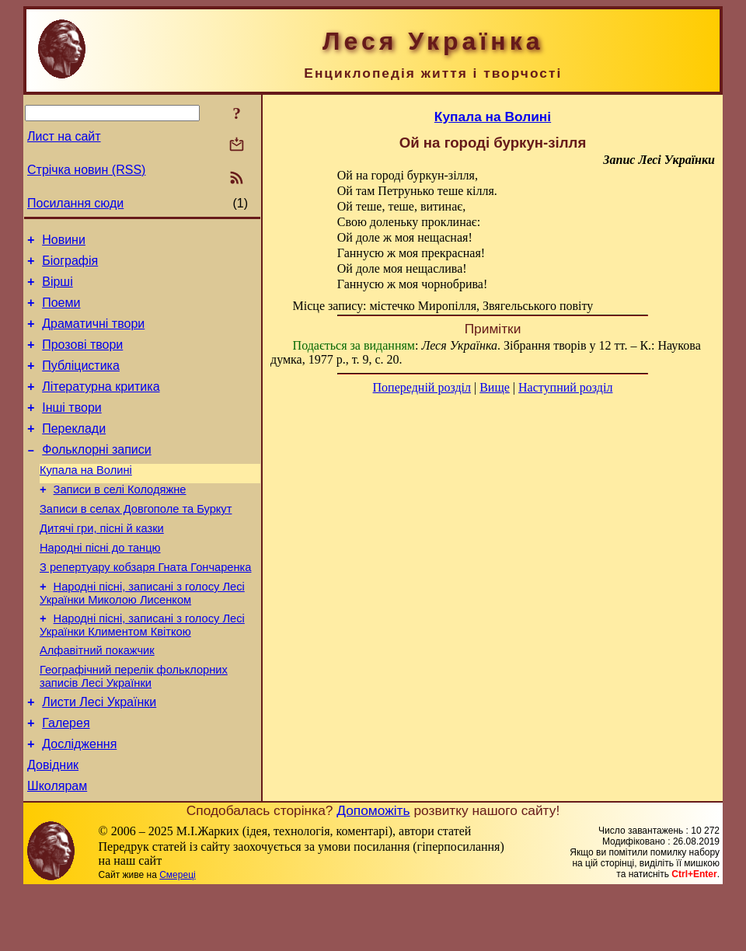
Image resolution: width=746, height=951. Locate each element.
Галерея (65, 776)
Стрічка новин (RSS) (86, 169)
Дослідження (79, 799)
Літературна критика (100, 405)
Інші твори (72, 428)
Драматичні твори (93, 335)
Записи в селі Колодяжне (120, 520)
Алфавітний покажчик (97, 697)
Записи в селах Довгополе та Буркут (136, 541)
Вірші (57, 288)
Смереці (177, 935)
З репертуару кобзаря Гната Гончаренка (145, 607)
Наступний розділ (565, 387)
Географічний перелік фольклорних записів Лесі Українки (134, 725)
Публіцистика (81, 381)
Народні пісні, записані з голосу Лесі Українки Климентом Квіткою (142, 669)
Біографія (70, 265)
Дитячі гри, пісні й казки (102, 563)
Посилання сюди (75, 203)
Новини (63, 242)
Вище (494, 387)
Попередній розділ (422, 387)
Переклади (74, 451)
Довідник (52, 823)
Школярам (57, 846)
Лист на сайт (64, 136)
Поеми (61, 312)
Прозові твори (82, 358)
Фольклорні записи (96, 475)
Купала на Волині (86, 498)
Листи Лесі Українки (99, 753)
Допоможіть (373, 871)
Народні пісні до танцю (100, 585)
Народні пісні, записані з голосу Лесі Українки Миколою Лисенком (142, 635)
